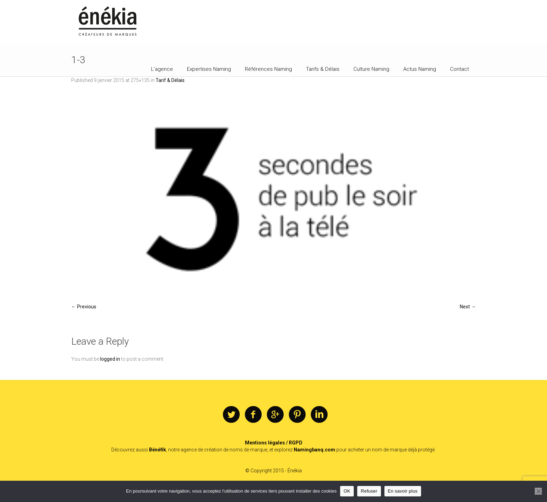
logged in (110, 359)
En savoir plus (403, 491)
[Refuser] (538, 491)
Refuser (369, 491)
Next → (468, 306)
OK (347, 491)
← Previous (83, 306)
